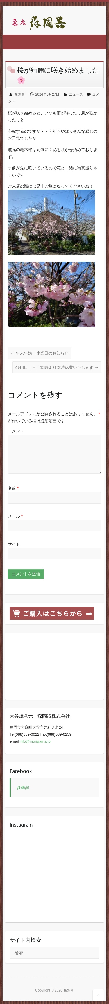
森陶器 (19, 94)
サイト (14, 544)
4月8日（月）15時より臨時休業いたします (57, 367)
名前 (13, 488)
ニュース (76, 94)
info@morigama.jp (35, 741)
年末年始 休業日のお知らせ (39, 353)
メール (15, 516)
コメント (16, 431)
